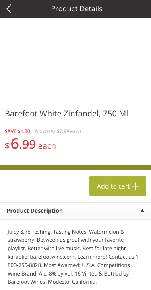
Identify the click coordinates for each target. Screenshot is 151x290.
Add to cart (113, 186)
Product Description (35, 211)
